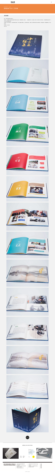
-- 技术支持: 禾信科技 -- (27, 471)
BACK (27, 437)
